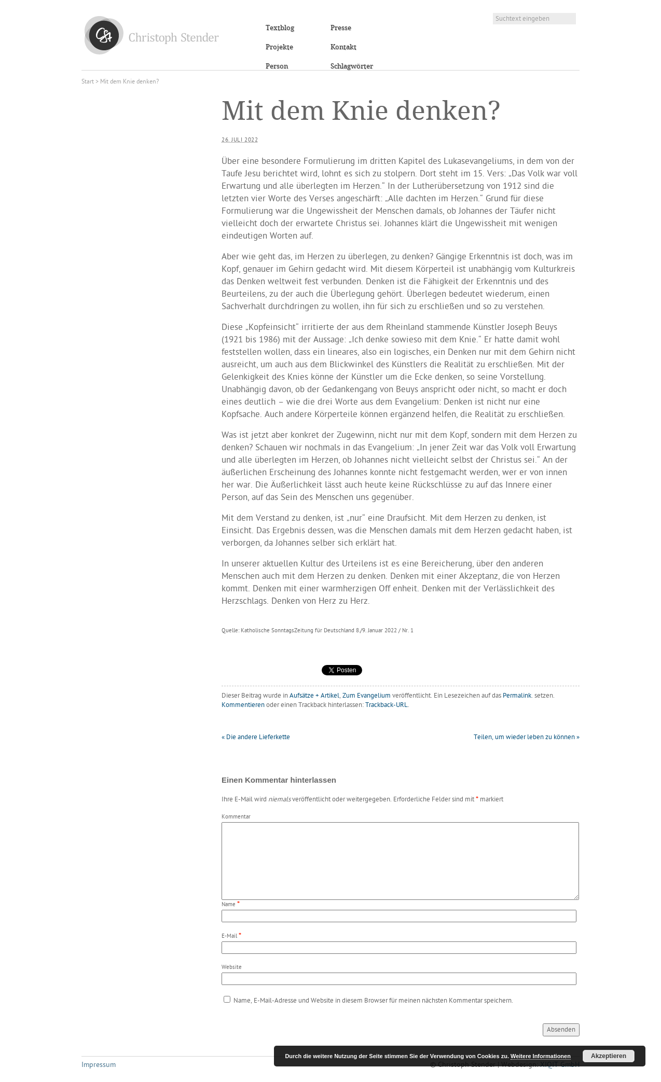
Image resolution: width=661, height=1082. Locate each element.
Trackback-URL (386, 705)
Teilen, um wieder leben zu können (527, 737)
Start (87, 82)
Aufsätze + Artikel (314, 695)
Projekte (279, 47)
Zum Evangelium (366, 695)
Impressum (98, 1065)
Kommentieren (243, 705)
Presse (340, 28)
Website (232, 968)
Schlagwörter (351, 66)
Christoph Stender (151, 35)
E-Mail (229, 936)
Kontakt (343, 47)
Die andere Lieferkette (256, 737)
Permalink (517, 695)
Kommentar (236, 817)
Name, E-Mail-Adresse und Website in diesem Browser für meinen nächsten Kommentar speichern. (373, 1000)
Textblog (280, 28)
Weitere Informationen (541, 1056)
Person (277, 66)
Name (229, 905)
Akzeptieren (608, 1056)
